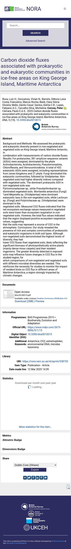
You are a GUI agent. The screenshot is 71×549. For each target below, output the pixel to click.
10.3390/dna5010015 (28, 120)
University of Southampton (16, 543)
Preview (40, 301)
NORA (33, 9)
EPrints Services (58, 541)
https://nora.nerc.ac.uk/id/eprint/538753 (45, 361)
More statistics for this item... (35, 426)
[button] (68, 486)
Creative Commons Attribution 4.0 (52, 298)
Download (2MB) (24, 301)
